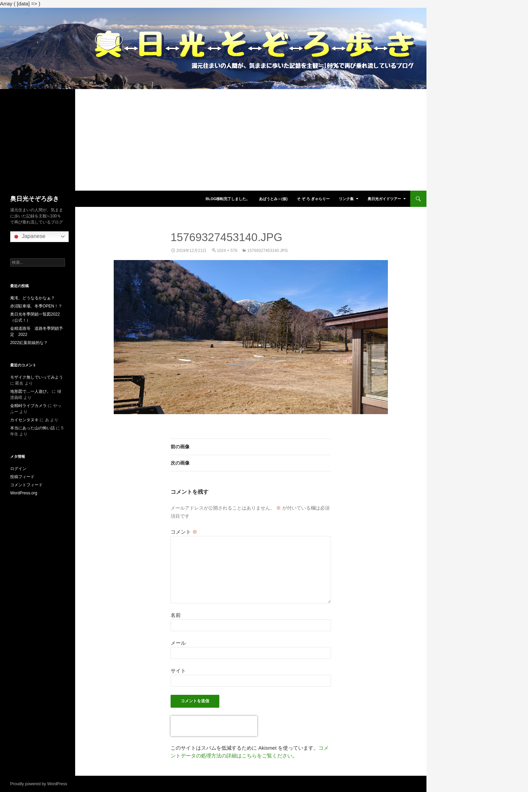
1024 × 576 (227, 250)
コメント (184, 532)
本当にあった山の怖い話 (32, 428)
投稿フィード (22, 476)
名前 (176, 615)
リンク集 (346, 199)
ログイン (18, 468)
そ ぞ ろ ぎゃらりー (313, 199)
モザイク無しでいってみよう (36, 377)
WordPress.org (23, 493)
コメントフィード (26, 485)
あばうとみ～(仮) (273, 199)
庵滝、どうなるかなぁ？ (32, 298)
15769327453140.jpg (267, 250)
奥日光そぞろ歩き (34, 198)
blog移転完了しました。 (227, 199)
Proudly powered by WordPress (38, 784)
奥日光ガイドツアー (384, 199)
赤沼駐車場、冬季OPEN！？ (36, 306)
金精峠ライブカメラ (28, 405)
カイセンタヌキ (24, 420)
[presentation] (214, 726)
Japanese (28, 237)
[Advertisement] (213, 139)
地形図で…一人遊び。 (30, 391)
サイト (178, 670)
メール (178, 643)
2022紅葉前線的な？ (29, 342)
